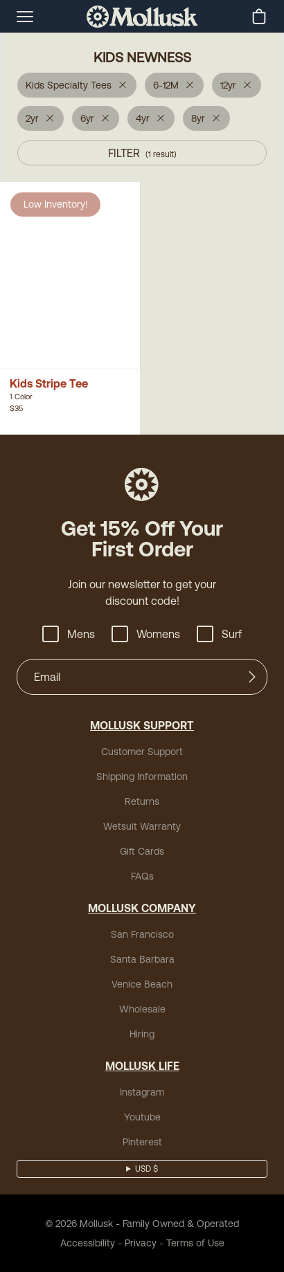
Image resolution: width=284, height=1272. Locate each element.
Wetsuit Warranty (142, 826)
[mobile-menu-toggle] (25, 16)
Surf (219, 634)
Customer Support (142, 751)
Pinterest (142, 1141)
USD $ (146, 1169)
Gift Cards (142, 851)
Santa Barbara (142, 959)
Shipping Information (142, 776)
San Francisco (142, 934)
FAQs (142, 876)
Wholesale (142, 1009)
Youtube (142, 1117)
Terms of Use (195, 1242)
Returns (142, 801)
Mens (68, 634)
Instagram (142, 1092)
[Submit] (252, 677)
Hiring (142, 1033)
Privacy (141, 1242)
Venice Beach (142, 984)
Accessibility (87, 1242)
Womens (146, 634)
